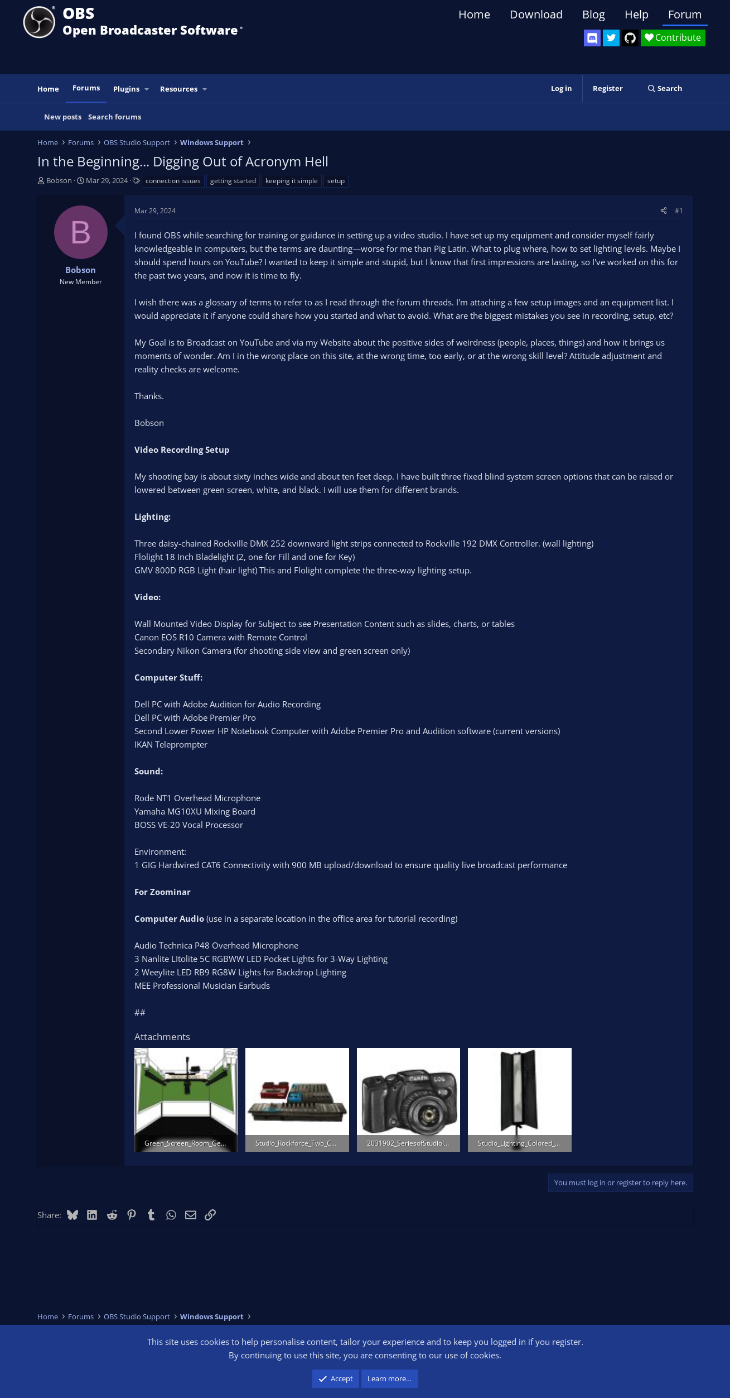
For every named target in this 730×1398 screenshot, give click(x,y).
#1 (679, 211)
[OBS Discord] (592, 38)
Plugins (126, 89)
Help (637, 14)
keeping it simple (291, 180)
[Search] (665, 88)
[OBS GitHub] (630, 38)
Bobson (59, 180)
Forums (86, 88)
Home (474, 14)
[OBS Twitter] (611, 38)
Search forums (114, 117)
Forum (685, 14)
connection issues (173, 180)
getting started (233, 180)
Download (536, 14)
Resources (178, 89)
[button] (146, 89)
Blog (593, 14)
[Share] (663, 211)
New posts (62, 117)
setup (336, 180)
